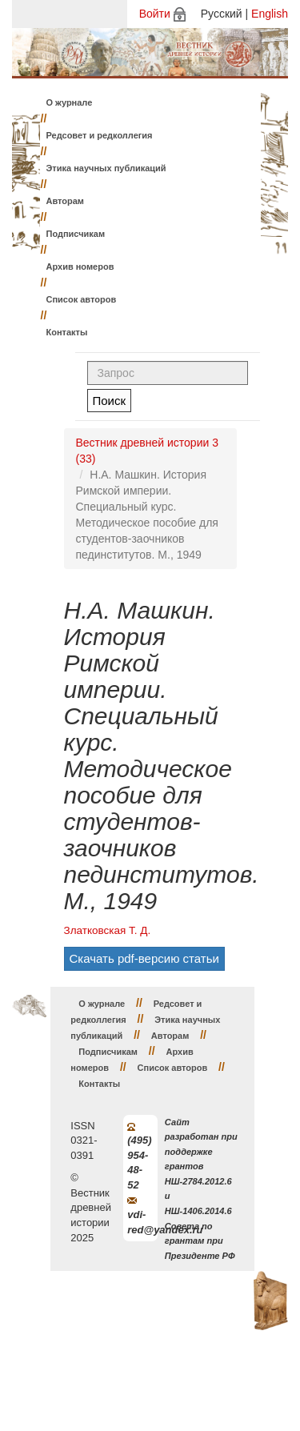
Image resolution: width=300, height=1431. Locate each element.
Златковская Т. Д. (107, 930)
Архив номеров (80, 266)
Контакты (67, 332)
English (269, 13)
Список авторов (81, 299)
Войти (154, 13)
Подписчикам (76, 233)
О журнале (69, 102)
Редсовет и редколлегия (99, 135)
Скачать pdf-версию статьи (144, 958)
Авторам (65, 201)
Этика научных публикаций (106, 168)
